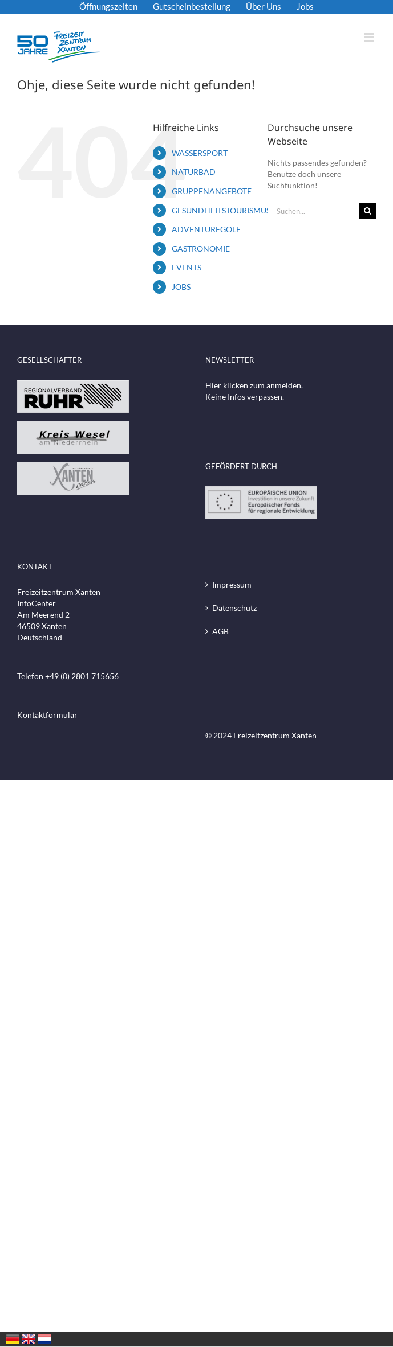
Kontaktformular (47, 715)
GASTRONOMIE (201, 248)
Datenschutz (234, 608)
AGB (220, 631)
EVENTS (186, 267)
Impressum (232, 584)
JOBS (181, 286)
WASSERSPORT (200, 153)
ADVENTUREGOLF (206, 229)
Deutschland (12, 1339)
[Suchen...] (313, 211)
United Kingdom (28, 1339)
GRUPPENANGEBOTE (212, 191)
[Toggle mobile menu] (370, 37)
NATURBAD (194, 171)
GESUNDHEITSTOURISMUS (221, 210)
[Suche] (367, 211)
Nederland (44, 1339)
